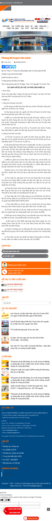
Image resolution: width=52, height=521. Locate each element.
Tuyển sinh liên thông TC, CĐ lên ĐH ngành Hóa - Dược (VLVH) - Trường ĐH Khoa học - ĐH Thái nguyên (29, 387)
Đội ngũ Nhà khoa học (11, 251)
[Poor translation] (7, 500)
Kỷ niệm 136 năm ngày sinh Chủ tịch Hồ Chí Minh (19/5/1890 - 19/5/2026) (27, 338)
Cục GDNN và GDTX (9, 449)
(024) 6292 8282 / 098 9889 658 (12, 3)
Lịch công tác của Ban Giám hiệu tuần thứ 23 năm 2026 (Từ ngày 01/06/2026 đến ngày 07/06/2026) (30, 314)
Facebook (7, 474)
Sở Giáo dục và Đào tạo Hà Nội (13, 453)
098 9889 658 (14, 513)
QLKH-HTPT (27, 27)
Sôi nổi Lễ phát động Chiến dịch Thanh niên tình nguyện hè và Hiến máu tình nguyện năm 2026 (30, 322)
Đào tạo (22, 27)
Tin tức (13, 27)
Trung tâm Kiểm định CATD (12, 456)
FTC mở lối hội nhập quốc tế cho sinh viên (25, 329)
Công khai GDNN (43, 27)
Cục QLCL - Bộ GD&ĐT (10, 459)
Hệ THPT (32, 27)
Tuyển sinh (17, 27)
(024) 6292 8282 (14, 509)
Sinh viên (36, 27)
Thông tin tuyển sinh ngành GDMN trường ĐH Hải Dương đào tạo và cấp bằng (30, 370)
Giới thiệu (9, 27)
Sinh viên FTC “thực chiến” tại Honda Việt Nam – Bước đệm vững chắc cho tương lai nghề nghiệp (30, 347)
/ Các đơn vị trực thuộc (30, 40)
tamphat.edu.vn (36, 485)
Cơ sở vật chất (8, 256)
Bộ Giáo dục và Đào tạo (11, 446)
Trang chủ (18, 40)
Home (5, 26)
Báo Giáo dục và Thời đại (11, 463)
